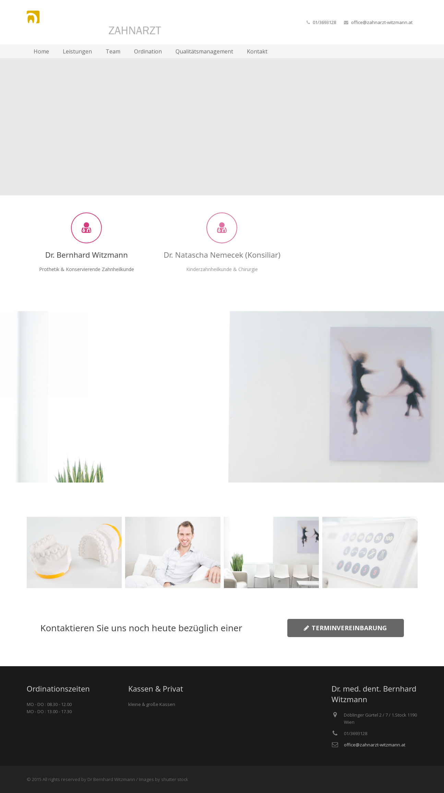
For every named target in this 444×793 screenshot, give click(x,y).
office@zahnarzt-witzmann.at (381, 22)
